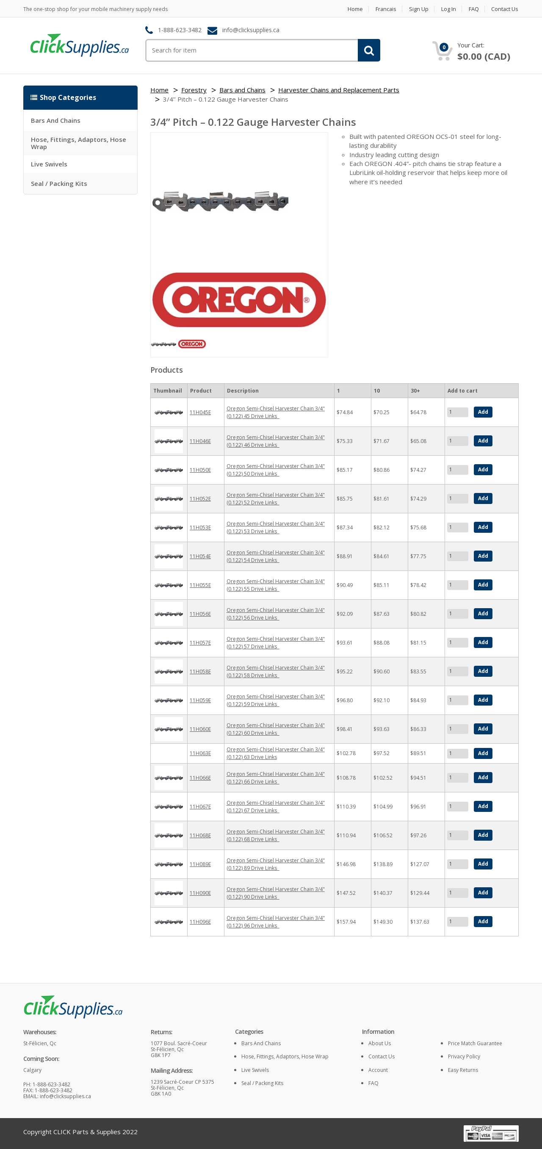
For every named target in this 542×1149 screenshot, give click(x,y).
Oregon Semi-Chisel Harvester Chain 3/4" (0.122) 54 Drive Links (276, 556)
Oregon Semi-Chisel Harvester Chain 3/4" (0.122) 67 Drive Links (276, 806)
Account (378, 1070)
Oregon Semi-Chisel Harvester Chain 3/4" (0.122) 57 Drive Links (276, 642)
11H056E (200, 613)
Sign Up (417, 9)
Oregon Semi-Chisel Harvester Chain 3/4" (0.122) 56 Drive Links (276, 613)
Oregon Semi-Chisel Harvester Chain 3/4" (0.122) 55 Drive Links (276, 585)
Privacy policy (464, 1056)
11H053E (200, 527)
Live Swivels (49, 164)
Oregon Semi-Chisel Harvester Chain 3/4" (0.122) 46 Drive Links (276, 441)
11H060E (200, 729)
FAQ (473, 9)
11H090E (200, 893)
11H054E (200, 556)
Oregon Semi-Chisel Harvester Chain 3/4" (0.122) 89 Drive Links (276, 864)
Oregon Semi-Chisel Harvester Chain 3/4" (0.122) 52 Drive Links (276, 498)
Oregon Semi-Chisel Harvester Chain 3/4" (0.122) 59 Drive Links (276, 700)
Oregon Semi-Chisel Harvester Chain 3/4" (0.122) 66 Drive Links (276, 777)
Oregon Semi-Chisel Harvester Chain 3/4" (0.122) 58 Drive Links (276, 671)
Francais (384, 9)
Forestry (194, 90)
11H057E (200, 642)
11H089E (200, 864)
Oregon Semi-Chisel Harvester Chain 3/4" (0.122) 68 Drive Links (276, 835)
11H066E (200, 777)
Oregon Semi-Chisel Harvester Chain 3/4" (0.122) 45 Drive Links (276, 412)
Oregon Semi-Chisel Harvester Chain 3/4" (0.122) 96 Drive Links (276, 921)
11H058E (200, 671)
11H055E (200, 585)
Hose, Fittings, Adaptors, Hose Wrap (78, 143)
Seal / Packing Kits (59, 183)
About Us (379, 1043)
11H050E (200, 469)
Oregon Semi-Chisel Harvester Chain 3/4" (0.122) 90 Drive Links (276, 893)
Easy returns (463, 1070)
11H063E (200, 753)
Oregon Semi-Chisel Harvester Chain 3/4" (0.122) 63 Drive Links (276, 753)
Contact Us (505, 9)
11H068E (200, 835)
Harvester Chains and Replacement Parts (338, 90)
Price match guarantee (475, 1043)
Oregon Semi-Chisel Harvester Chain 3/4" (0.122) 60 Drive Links (276, 729)
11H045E (200, 412)
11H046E (200, 441)
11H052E (200, 498)
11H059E (200, 700)
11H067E (200, 806)
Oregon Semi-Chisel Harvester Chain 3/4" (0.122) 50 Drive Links (276, 469)
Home (352, 9)
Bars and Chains (55, 120)
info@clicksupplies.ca (250, 30)
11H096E (200, 921)
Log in (447, 9)
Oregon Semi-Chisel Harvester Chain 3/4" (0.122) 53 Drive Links (276, 527)
